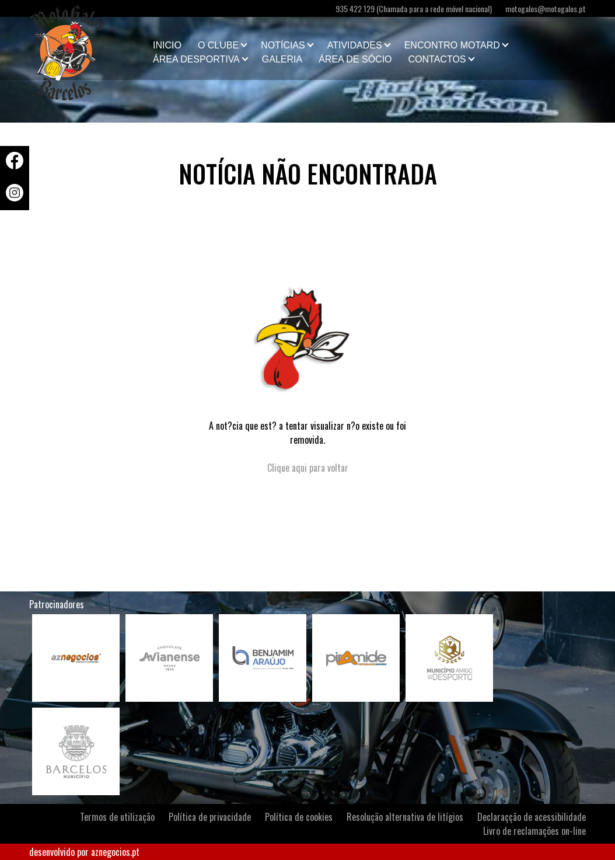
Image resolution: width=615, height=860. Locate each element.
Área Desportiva (196, 59)
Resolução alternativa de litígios (405, 817)
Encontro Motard (452, 45)
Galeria (282, 59)
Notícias (283, 45)
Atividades (354, 45)
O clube (218, 45)
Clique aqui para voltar (307, 468)
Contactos (437, 59)
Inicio (167, 45)
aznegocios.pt (115, 852)
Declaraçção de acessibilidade (531, 817)
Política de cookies (299, 817)
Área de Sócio (355, 59)
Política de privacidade (210, 817)
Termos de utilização (117, 817)
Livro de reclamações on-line (534, 831)
